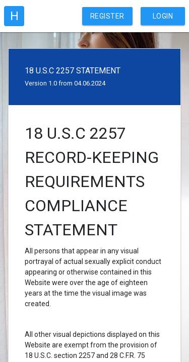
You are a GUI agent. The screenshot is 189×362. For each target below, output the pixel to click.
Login (163, 16)
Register (107, 16)
